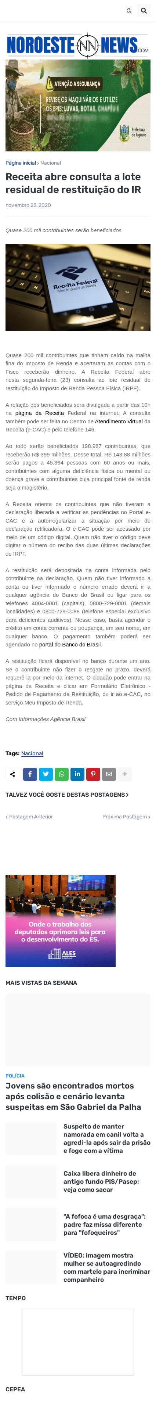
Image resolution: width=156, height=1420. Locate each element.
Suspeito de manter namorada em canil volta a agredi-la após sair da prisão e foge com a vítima (107, 1138)
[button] (129, 10)
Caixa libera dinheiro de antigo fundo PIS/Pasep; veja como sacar (101, 1181)
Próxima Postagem (124, 817)
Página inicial (21, 163)
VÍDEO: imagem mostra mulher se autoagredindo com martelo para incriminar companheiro (107, 1267)
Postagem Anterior (31, 817)
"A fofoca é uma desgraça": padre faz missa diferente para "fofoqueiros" (105, 1224)
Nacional (50, 163)
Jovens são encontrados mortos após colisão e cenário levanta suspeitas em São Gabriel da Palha (73, 1096)
